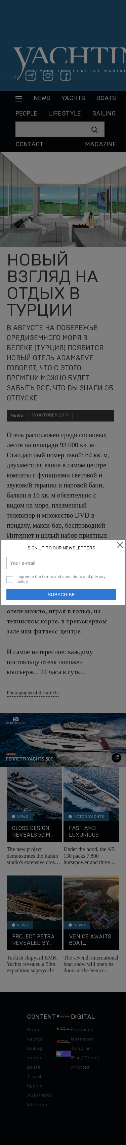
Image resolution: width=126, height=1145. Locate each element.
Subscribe (61, 594)
